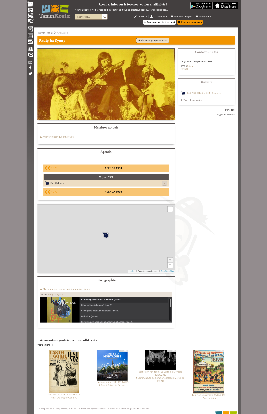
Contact (63, 408)
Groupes (216, 93)
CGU (78, 408)
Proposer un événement (108, 408)
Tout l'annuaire (191, 100)
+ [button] (170, 260)
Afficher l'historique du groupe (58, 136)
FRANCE (185, 69)
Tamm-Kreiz (45, 32)
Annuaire (62, 32)
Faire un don (203, 16)
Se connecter (158, 16)
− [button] (170, 265)
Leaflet (131, 271)
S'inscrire (140, 16)
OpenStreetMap (167, 271)
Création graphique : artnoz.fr (135, 408)
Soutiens (71, 408)
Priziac (190, 66)
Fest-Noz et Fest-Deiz (198, 93)
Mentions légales (89, 408)
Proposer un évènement (159, 22)
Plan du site (53, 408)
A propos (43, 408)
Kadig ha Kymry (55, 294)
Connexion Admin (190, 22)
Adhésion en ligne (181, 16)
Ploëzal (61, 183)
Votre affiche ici (45, 344)
